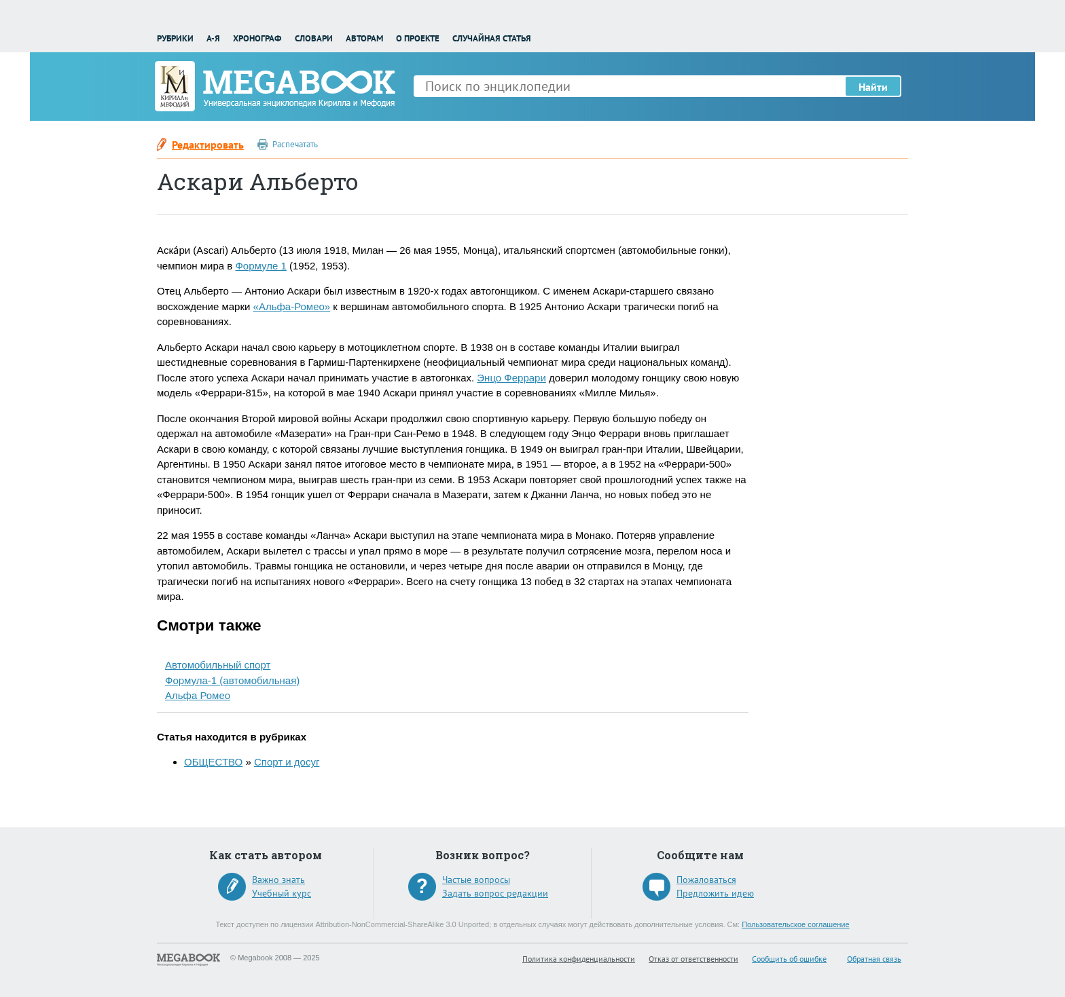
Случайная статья (491, 38)
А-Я (213, 38)
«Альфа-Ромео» (292, 306)
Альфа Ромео (197, 695)
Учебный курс (281, 893)
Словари (314, 38)
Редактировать (208, 144)
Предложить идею (715, 893)
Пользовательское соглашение (795, 924)
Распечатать (295, 144)
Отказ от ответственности (693, 959)
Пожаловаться (706, 879)
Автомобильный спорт (217, 665)
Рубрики (175, 38)
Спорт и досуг (286, 762)
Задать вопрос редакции (495, 893)
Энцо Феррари (511, 377)
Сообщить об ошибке (789, 959)
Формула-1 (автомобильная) (232, 680)
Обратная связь (874, 959)
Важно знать (278, 879)
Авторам (364, 38)
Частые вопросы (476, 879)
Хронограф (257, 38)
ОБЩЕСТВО (213, 762)
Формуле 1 (260, 265)
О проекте (417, 38)
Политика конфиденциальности (578, 959)
